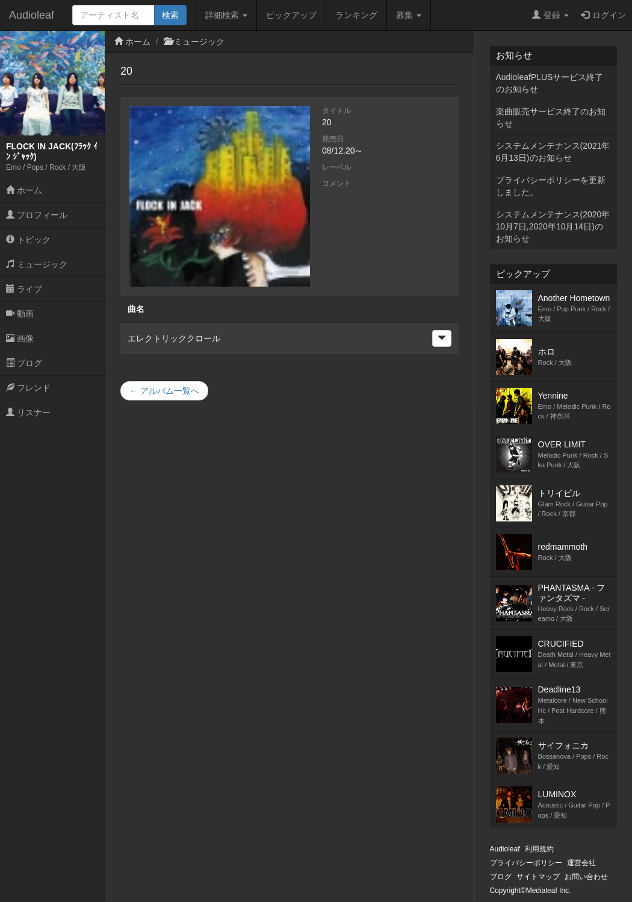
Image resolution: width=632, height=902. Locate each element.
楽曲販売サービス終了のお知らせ (551, 117)
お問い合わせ (586, 876)
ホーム (24, 190)
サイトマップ (538, 876)
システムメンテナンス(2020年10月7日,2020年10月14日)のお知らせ (553, 226)
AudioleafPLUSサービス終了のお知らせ (550, 83)
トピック (28, 239)
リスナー (28, 412)
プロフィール (36, 215)
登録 (550, 15)
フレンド (28, 388)
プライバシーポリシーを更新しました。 (551, 186)
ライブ (24, 289)
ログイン (603, 15)
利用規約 (539, 849)
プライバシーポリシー (526, 863)
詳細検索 (226, 15)
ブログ (24, 363)
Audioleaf (31, 15)
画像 (20, 338)
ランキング (356, 15)
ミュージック (36, 264)
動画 (20, 314)
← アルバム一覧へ (164, 391)
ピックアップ (291, 15)
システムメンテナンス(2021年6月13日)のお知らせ (553, 152)
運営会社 (581, 863)
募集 (408, 15)
